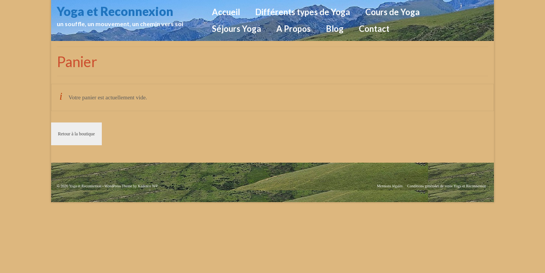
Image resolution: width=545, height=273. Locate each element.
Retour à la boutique (76, 133)
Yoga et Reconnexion (115, 11)
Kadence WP (147, 186)
